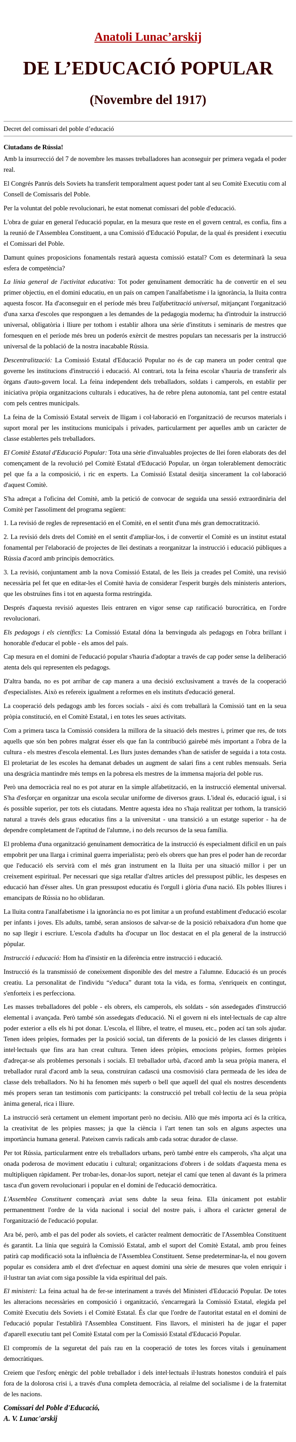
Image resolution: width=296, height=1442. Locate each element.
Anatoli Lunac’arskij (147, 36)
